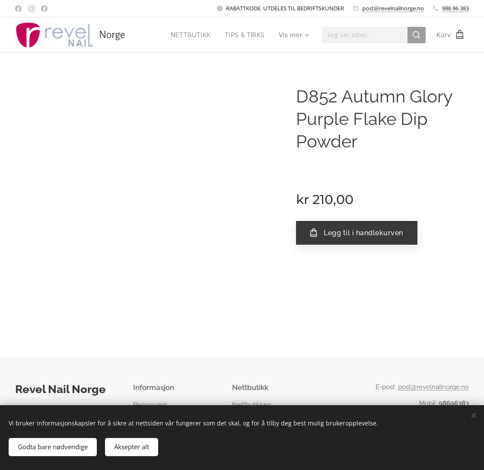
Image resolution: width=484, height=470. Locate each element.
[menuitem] (191, 35)
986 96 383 (455, 8)
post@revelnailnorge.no (393, 8)
